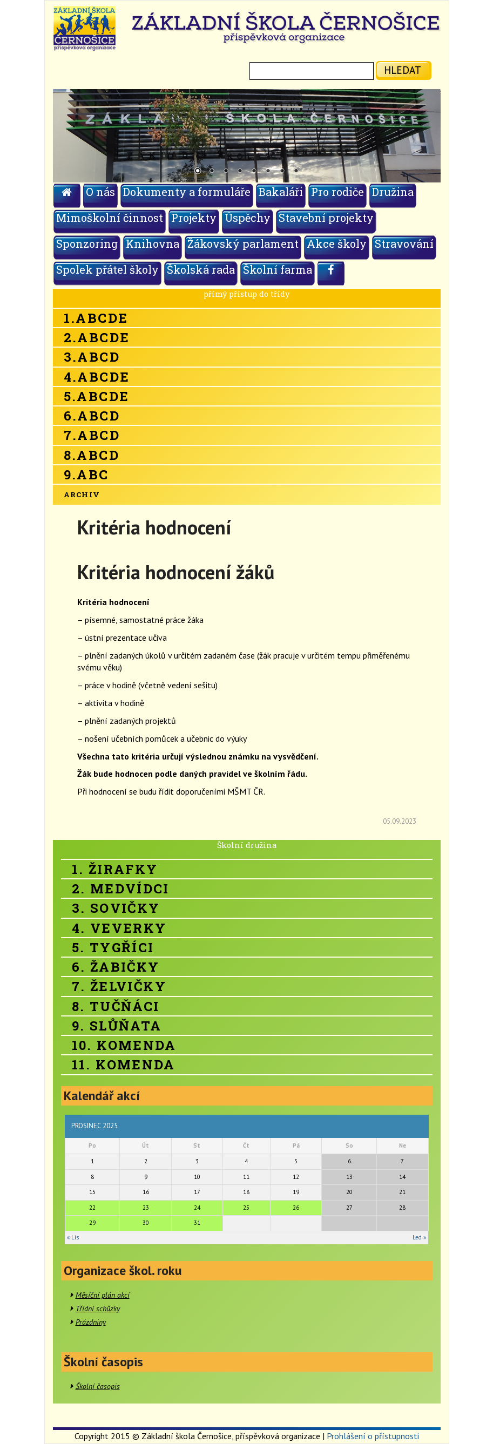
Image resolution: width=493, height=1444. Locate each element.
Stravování (404, 243)
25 (246, 1207)
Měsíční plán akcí (103, 1295)
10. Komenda (124, 1045)
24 (197, 1207)
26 (296, 1207)
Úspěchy (248, 218)
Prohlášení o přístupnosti (373, 1436)
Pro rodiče (337, 192)
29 (92, 1222)
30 (146, 1222)
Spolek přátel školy (107, 269)
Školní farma (277, 269)
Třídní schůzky (98, 1308)
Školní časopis (98, 1386)
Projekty (194, 218)
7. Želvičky (119, 986)
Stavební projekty (326, 218)
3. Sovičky (116, 908)
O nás (100, 192)
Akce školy (337, 243)
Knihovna (152, 243)
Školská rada (201, 269)
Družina (393, 192)
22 (92, 1207)
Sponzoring (87, 243)
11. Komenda (123, 1064)
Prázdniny (91, 1322)
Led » (419, 1237)
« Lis (73, 1237)
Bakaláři (281, 192)
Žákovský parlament (243, 243)
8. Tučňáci (116, 1006)
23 (146, 1207)
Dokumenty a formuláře (187, 192)
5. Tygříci (113, 947)
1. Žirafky (115, 869)
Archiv (82, 494)
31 (197, 1222)
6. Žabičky (116, 966)
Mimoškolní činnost (109, 218)
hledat (402, 70)
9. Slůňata (117, 1025)
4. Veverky (119, 928)
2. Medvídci (121, 888)
